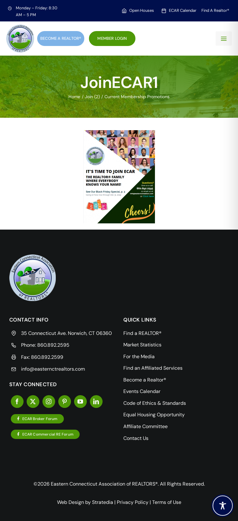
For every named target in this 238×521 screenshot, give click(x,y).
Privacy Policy (132, 502)
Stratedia (102, 502)
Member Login (112, 38)
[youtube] (80, 401)
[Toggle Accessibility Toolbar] (222, 505)
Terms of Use (166, 502)
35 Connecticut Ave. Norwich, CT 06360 (66, 333)
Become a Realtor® (60, 38)
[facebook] (17, 401)
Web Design (70, 502)
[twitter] (33, 401)
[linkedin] (96, 401)
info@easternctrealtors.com (53, 369)
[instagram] (48, 401)
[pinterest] (64, 401)
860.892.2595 (53, 345)
